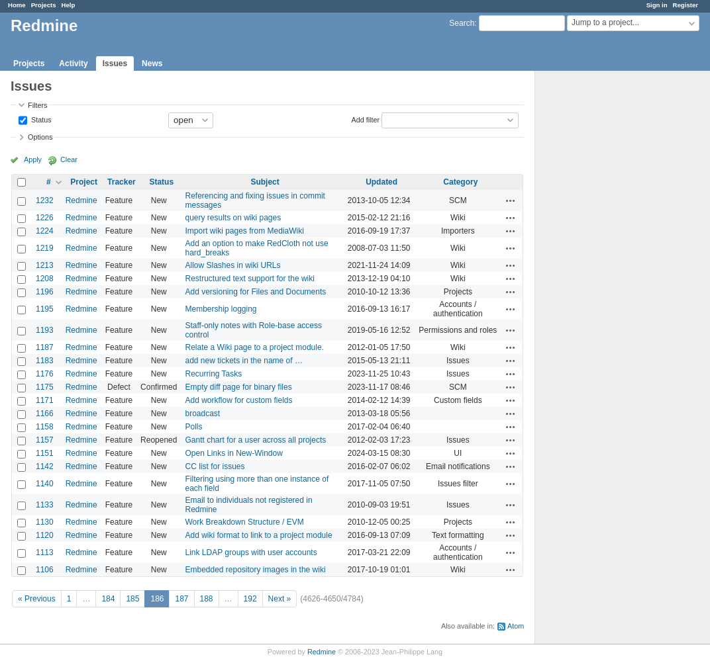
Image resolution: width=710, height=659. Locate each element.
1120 (45, 535)
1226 (45, 217)
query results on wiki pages (233, 217)
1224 (45, 231)
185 (132, 598)
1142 (45, 466)
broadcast (202, 413)
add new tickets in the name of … (243, 360)
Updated (381, 182)
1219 (45, 248)
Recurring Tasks (213, 373)
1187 (45, 347)
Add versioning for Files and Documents (255, 291)
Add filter (365, 119)
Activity (73, 63)
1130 (45, 522)
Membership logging (220, 309)
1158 (45, 426)
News (152, 63)
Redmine (81, 200)
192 (250, 598)
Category (460, 182)
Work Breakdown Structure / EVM (244, 522)
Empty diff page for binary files (238, 387)
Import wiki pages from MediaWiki (244, 231)
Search (461, 23)
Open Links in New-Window (233, 453)
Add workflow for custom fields (238, 400)
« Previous (37, 598)
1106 (45, 569)
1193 (45, 330)
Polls (193, 426)
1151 (45, 453)
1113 (45, 552)
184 (108, 598)
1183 (45, 360)
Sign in (657, 5)
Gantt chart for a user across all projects (255, 440)
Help (69, 5)
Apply (33, 159)
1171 (45, 400)
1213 (45, 265)
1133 (45, 504)
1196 (45, 291)
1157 (45, 440)
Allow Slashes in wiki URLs (232, 265)
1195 (45, 309)
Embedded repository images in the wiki (255, 569)
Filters (37, 105)
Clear (68, 159)
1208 (45, 278)
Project (83, 182)
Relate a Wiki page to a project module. (254, 347)
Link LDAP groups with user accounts (251, 552)
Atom (515, 626)
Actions (510, 200)
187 (181, 598)
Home (17, 5)
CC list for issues (214, 466)
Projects (43, 5)
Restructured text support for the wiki (249, 278)
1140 (45, 483)
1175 (45, 387)
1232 (45, 200)
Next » (279, 598)
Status (40, 119)
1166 (45, 413)
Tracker (121, 182)
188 (206, 598)
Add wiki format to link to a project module (258, 535)
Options (40, 137)
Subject (264, 182)
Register (685, 5)
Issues (115, 63)
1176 (45, 373)
